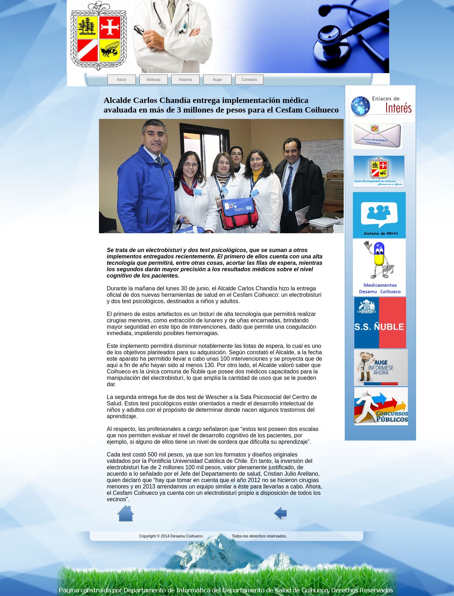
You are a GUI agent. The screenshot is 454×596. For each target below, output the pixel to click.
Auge (217, 79)
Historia (185, 79)
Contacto (249, 79)
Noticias (153, 79)
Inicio (121, 79)
